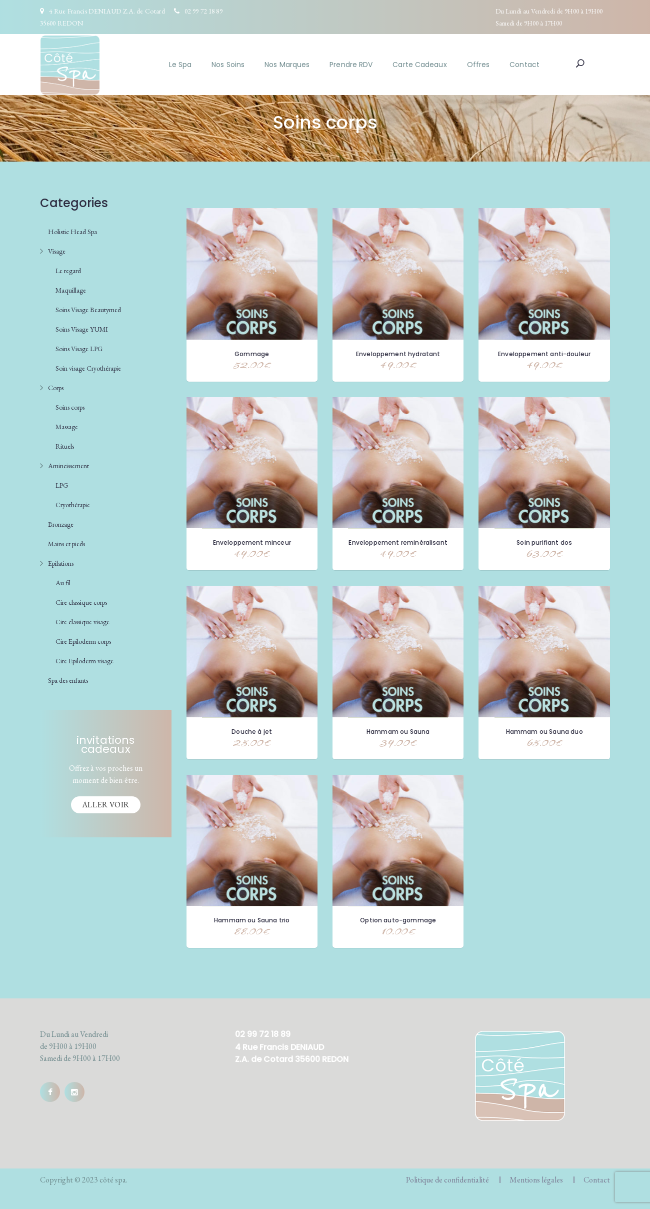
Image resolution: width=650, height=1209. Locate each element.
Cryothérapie (73, 504)
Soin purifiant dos (544, 542)
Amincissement (68, 465)
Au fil (63, 582)
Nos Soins (228, 65)
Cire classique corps (81, 602)
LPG (62, 485)
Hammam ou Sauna (398, 731)
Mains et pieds (66, 543)
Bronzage (61, 524)
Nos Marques (287, 65)
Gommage (251, 354)
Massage (67, 426)
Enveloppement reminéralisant (397, 542)
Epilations (61, 563)
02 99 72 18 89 (203, 11)
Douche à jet (252, 731)
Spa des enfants (68, 680)
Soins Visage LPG (79, 348)
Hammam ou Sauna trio (252, 920)
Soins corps (70, 407)
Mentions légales (536, 1179)
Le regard (68, 270)
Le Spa (180, 65)
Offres (478, 65)
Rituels (65, 446)
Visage (57, 251)
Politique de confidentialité (447, 1179)
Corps (56, 387)
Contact (525, 65)
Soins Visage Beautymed (88, 309)
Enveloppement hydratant (398, 354)
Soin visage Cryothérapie (88, 368)
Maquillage (71, 290)
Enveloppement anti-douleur (544, 354)
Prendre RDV (351, 65)
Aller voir (106, 804)
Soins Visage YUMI (82, 329)
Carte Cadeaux (419, 65)
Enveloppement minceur (252, 542)
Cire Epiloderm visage (85, 660)
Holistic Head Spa (72, 231)
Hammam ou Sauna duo (544, 731)
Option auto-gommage (398, 920)
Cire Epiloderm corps (83, 641)
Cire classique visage (83, 621)
